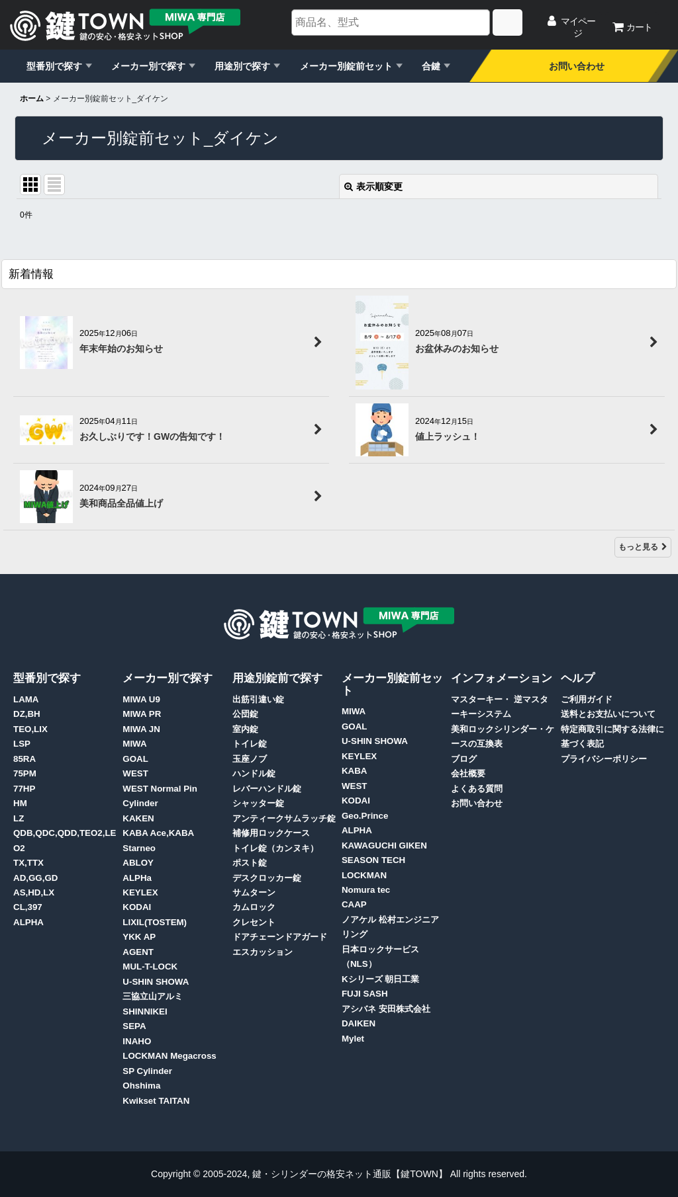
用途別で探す (242, 66)
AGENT (138, 952)
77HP (24, 789)
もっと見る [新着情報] (642, 547)
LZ (18, 818)
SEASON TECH (373, 860)
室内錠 (245, 729)
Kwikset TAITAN (155, 1101)
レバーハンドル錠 (266, 789)
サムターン (253, 892)
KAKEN (138, 818)
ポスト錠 (249, 863)
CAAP (354, 904)
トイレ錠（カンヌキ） (275, 848)
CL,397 (27, 907)
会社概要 (468, 773)
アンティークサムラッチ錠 (284, 818)
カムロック (253, 907)
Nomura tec (366, 890)
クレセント (253, 922)
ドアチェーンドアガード (279, 937)
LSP (21, 744)
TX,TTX (28, 863)
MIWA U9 (141, 699)
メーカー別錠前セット (346, 66)
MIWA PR (141, 714)
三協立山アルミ (152, 996)
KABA (354, 771)
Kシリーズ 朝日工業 (380, 979)
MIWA (134, 744)
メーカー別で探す (148, 66)
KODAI (136, 907)
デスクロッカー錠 (266, 878)
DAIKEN (358, 1023)
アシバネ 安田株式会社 (386, 1009)
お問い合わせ (577, 66)
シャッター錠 (258, 803)
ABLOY (138, 863)
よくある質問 (477, 789)
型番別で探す (54, 66)
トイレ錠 (249, 744)
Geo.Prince (365, 816)
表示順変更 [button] (373, 186)
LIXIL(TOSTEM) (154, 922)
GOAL (135, 759)
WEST (135, 773)
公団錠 (245, 714)
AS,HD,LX (33, 892)
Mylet (353, 1039)
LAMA (26, 699)
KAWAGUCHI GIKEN (384, 845)
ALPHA (28, 922)
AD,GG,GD (35, 878)
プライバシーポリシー (604, 759)
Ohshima (141, 1086)
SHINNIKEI (144, 1011)
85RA (24, 759)
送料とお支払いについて (608, 714)
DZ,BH (26, 714)
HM (20, 803)
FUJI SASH (365, 994)
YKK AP (139, 937)
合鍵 (431, 66)
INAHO (136, 1041)
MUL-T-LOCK (149, 966)
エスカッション (262, 952)
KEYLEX (140, 892)
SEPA (134, 1026)
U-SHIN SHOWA (155, 982)
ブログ (464, 759)
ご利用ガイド (586, 699)
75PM (24, 773)
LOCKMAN (364, 875)
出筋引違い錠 (258, 699)
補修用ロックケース (271, 833)
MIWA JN (141, 729)
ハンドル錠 (253, 773)
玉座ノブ (249, 759)
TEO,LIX (30, 729)
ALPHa (137, 878)
